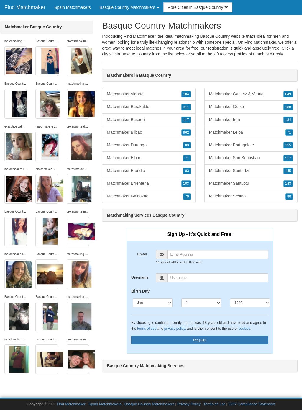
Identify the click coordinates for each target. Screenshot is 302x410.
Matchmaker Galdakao (149, 196)
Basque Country (136, 54)
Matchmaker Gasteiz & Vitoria (251, 94)
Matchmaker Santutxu (251, 183)
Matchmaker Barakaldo (149, 107)
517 (288, 158)
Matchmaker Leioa (251, 132)
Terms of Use (214, 404)
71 (187, 158)
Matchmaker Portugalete (251, 145)
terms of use (146, 328)
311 (186, 107)
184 (186, 94)
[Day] (201, 302)
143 (288, 184)
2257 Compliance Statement (251, 404)
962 (186, 132)
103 (186, 184)
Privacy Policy (188, 404)
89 (187, 145)
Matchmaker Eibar (149, 158)
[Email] (218, 254)
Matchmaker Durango (149, 145)
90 (289, 197)
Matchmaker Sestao (251, 196)
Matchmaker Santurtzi (251, 171)
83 (187, 171)
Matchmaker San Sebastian (251, 158)
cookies (244, 328)
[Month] (153, 302)
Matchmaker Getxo (251, 107)
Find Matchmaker (24, 7)
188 (288, 107)
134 (288, 120)
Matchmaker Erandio (149, 171)
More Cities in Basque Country (198, 7)
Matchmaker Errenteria (149, 183)
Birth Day (140, 291)
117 (186, 120)
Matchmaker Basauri (149, 120)
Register (199, 340)
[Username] (218, 277)
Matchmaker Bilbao (149, 132)
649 (288, 94)
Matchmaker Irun (251, 120)
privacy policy (174, 328)
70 (187, 197)
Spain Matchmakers (72, 7)
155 (288, 145)
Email (142, 254)
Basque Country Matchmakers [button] (129, 7)
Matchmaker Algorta (149, 94)
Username (139, 277)
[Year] (250, 302)
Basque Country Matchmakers (149, 404)
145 (288, 171)
